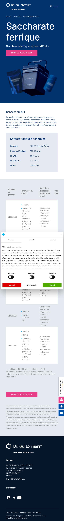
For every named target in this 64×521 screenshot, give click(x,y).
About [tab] (53, 240)
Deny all (12, 285)
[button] (56, 6)
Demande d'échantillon (21, 53)
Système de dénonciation (36, 516)
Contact (9, 460)
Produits (17, 16)
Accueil (8, 16)
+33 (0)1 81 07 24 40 (17, 479)
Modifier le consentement (17, 518)
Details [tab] (32, 240)
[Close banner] (61, 234)
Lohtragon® (11, 487)
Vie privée (20, 516)
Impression (10, 516)
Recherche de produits (31, 16)
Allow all (52, 285)
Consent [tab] (11, 240)
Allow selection (32, 285)
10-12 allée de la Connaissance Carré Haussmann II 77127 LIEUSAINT (19, 470)
